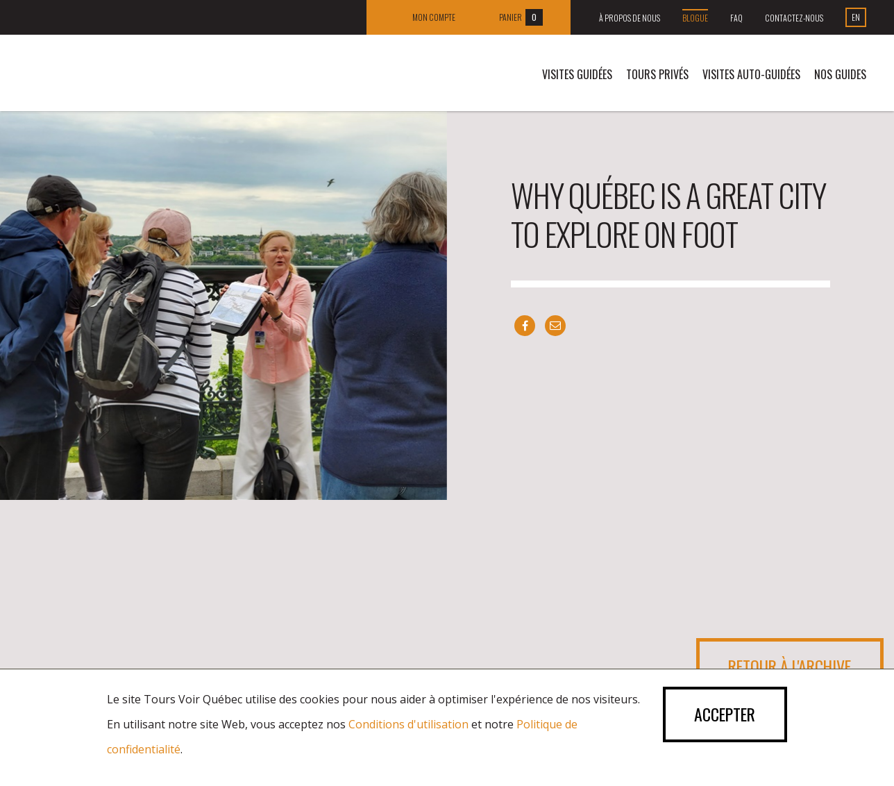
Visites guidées (577, 74)
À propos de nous (629, 18)
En (856, 17)
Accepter (722, 715)
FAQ (736, 18)
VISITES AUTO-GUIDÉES (751, 74)
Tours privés (657, 74)
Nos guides (840, 74)
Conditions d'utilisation (408, 724)
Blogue (695, 18)
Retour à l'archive (786, 666)
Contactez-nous (794, 18)
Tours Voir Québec (126, 76)
